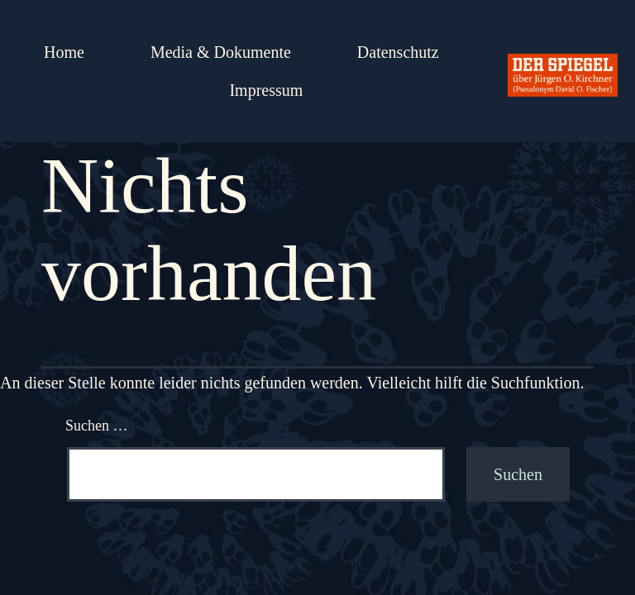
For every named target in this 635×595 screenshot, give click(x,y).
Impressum (266, 90)
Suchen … (96, 425)
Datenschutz (398, 52)
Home (64, 52)
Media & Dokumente (220, 52)
